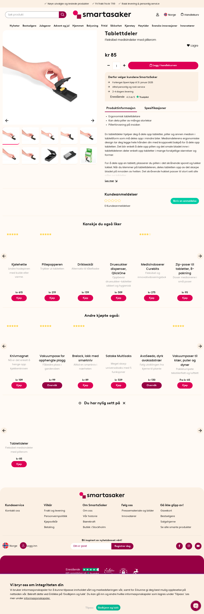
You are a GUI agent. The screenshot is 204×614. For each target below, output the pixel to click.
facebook (179, 556)
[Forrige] (7, 139)
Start (76, 42)
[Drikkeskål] (85, 266)
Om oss (87, 520)
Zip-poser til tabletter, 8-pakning (185, 289)
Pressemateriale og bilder (138, 520)
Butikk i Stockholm (94, 537)
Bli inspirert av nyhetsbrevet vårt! (102, 550)
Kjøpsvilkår (51, 532)
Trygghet (97, 42)
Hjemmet (78, 25)
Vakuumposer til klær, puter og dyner (184, 380)
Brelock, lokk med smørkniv (85, 378)
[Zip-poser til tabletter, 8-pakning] (185, 266)
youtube (198, 556)
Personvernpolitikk (55, 526)
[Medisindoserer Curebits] (152, 266)
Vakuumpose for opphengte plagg (52, 378)
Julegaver (45, 25)
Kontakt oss (12, 520)
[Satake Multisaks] (119, 357)
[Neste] (92, 139)
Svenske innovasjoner (164, 25)
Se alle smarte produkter (176, 537)
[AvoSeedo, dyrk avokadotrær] (152, 357)
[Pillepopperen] (52, 266)
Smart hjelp (110, 42)
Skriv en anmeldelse (184, 220)
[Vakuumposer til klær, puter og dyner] (185, 357)
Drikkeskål (85, 284)
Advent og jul (61, 25)
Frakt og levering (54, 520)
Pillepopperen (52, 284)
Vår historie (90, 526)
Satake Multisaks (119, 376)
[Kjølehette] (19, 266)
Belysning (92, 25)
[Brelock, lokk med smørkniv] (85, 357)
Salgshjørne (168, 532)
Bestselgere (29, 25)
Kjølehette (19, 284)
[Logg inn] (157, 15)
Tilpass (89, 607)
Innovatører (187, 25)
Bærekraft (89, 532)
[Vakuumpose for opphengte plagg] (52, 357)
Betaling (49, 537)
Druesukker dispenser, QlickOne (118, 289)
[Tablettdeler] (19, 445)
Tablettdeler (19, 463)
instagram (188, 556)
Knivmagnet (19, 376)
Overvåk (52, 405)
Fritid (104, 25)
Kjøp (19, 317)
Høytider (143, 25)
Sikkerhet (116, 25)
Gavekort (166, 520)
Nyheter (15, 25)
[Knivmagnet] (19, 357)
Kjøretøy (130, 25)
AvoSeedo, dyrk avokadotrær (151, 378)
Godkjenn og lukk (108, 607)
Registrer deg (122, 556)
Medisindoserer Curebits (152, 286)
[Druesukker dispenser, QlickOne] (119, 266)
